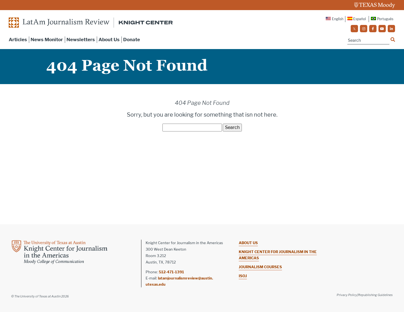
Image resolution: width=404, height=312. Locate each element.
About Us (109, 39)
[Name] (368, 40)
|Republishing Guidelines (375, 295)
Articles (18, 39)
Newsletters (80, 39)
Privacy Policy (347, 295)
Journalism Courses (260, 267)
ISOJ (243, 276)
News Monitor (47, 39)
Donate (131, 39)
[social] (354, 28)
